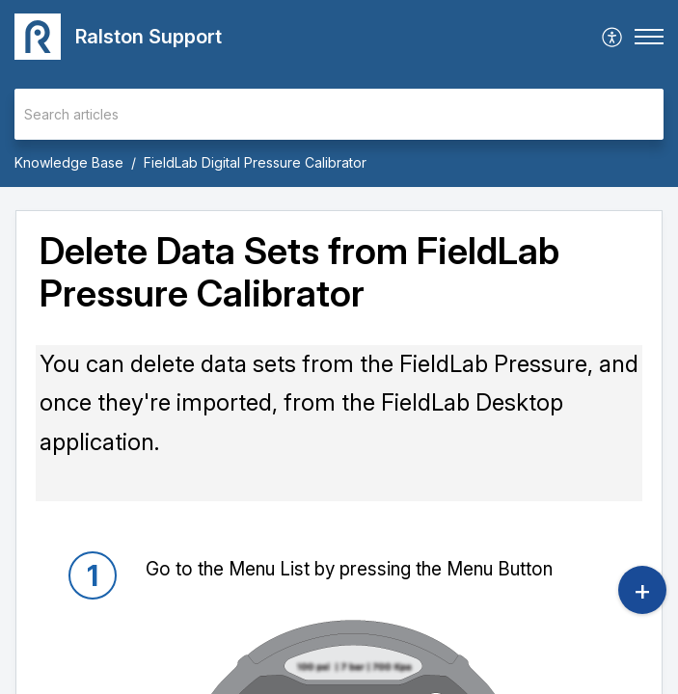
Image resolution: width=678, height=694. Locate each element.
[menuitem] (613, 36)
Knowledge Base (68, 162)
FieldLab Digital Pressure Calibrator (255, 162)
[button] (613, 36)
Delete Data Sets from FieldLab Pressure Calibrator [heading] (299, 272)
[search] (339, 114)
